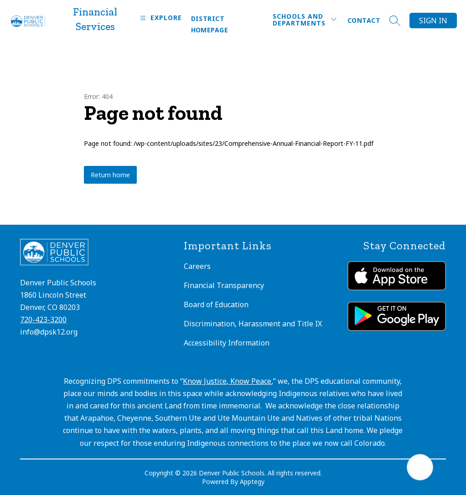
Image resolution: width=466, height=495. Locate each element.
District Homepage (209, 24)
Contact (363, 20)
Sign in (433, 20)
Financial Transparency (224, 285)
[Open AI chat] (420, 467)
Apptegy (252, 481)
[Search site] (394, 20)
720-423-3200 (43, 320)
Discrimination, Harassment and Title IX (253, 324)
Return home (110, 174)
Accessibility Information (226, 343)
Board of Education (216, 304)
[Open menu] (160, 18)
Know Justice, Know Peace (227, 381)
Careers (197, 266)
